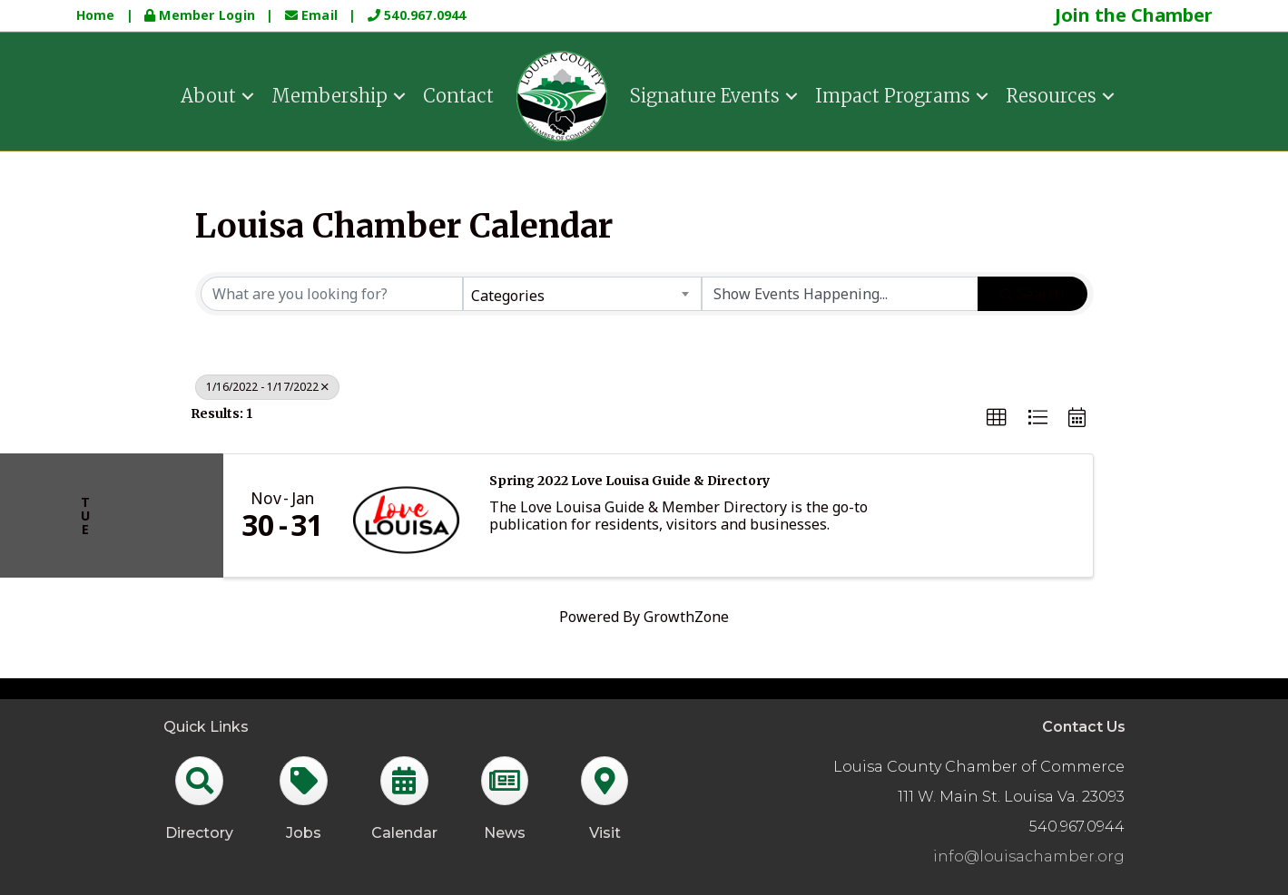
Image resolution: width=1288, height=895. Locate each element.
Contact (458, 94)
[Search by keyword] (332, 294)
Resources (1051, 94)
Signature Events (705, 94)
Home (95, 15)
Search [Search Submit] (1032, 294)
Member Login (201, 15)
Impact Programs (892, 94)
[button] (996, 418)
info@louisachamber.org (1029, 856)
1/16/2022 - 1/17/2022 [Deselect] (267, 386)
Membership (329, 94)
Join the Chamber (1134, 15)
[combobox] (582, 294)
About (208, 94)
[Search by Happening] (840, 294)
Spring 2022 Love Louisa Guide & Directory (629, 480)
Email (313, 15)
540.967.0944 (417, 15)
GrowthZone (686, 617)
